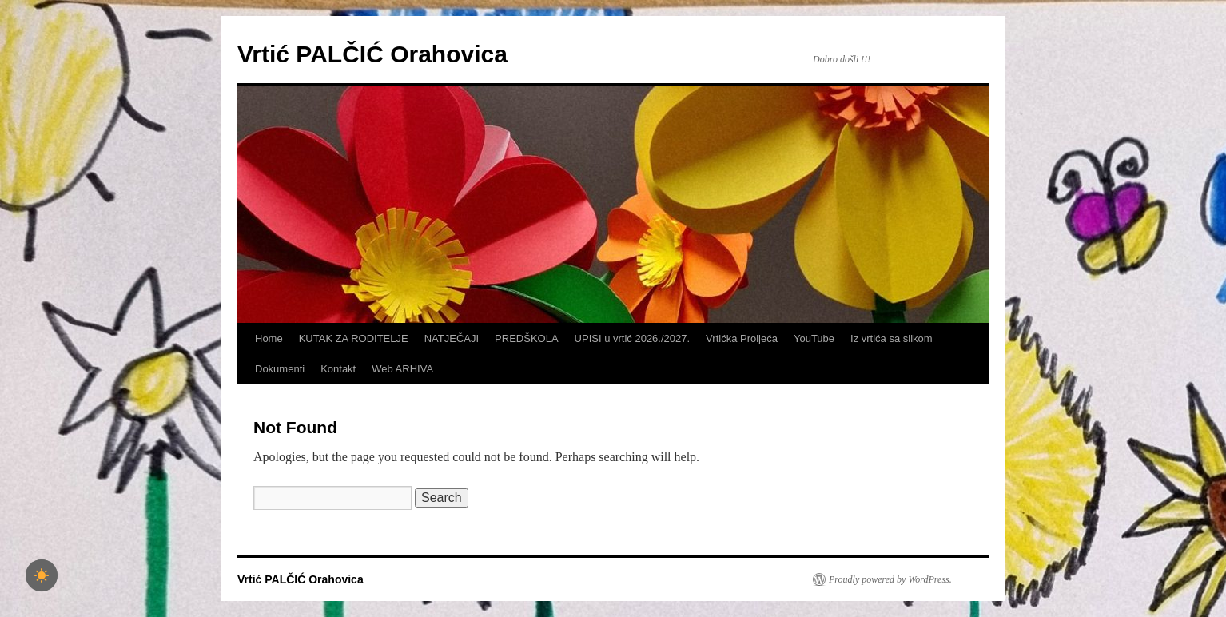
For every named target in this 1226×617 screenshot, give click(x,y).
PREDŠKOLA (526, 338)
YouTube (814, 338)
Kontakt (338, 369)
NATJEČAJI (451, 338)
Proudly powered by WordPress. (890, 579)
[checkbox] (42, 575)
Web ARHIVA (402, 369)
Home (269, 338)
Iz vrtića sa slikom (891, 338)
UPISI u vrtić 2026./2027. (633, 338)
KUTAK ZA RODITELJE (353, 338)
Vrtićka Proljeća (742, 338)
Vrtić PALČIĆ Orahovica (372, 54)
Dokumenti (280, 369)
